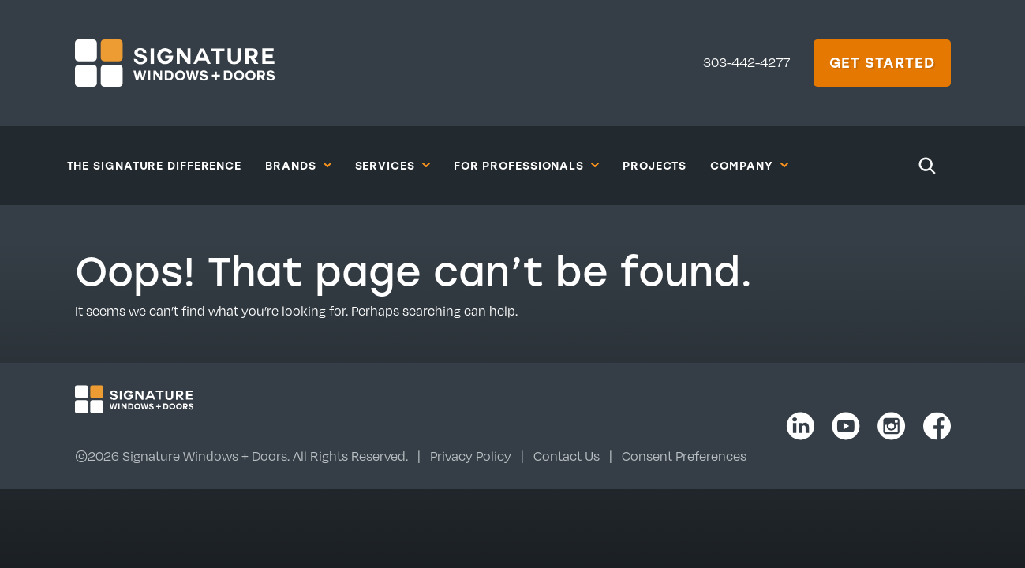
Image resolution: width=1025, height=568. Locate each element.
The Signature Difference (154, 165)
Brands (298, 165)
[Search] (927, 165)
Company (748, 165)
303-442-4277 (746, 62)
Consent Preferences (684, 456)
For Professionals (526, 165)
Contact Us (566, 456)
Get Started (882, 62)
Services (392, 165)
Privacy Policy (470, 456)
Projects (654, 165)
